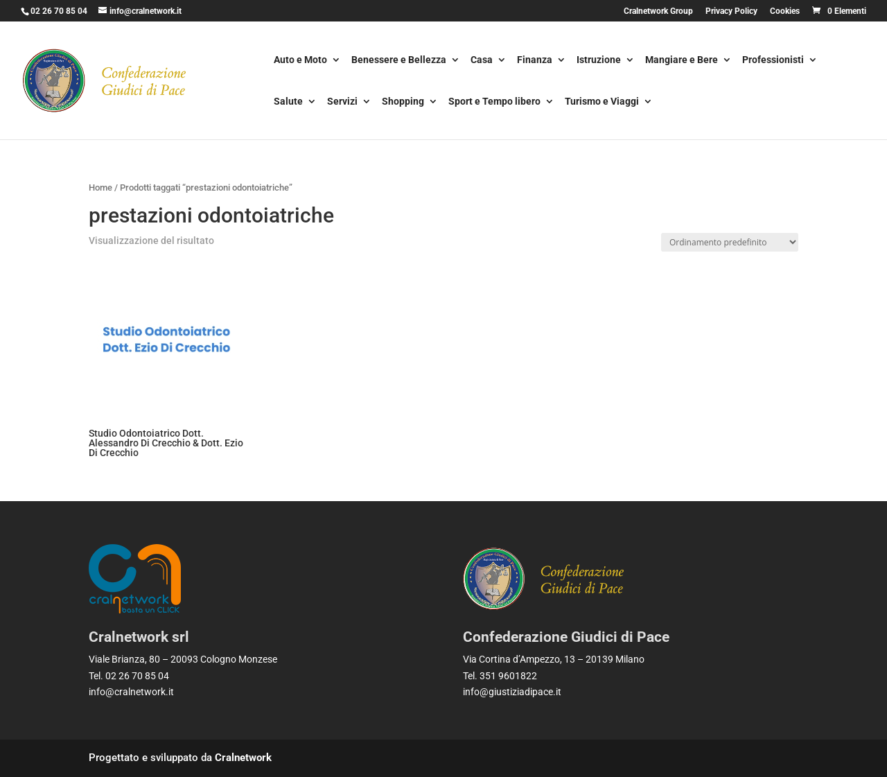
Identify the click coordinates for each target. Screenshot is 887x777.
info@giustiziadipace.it (512, 691)
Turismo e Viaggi (602, 102)
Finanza (534, 60)
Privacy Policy (731, 11)
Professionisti (773, 60)
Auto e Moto (300, 60)
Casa (482, 60)
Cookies (785, 11)
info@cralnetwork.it (131, 691)
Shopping (403, 102)
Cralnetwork (243, 757)
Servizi (342, 102)
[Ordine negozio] (729, 242)
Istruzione (599, 60)
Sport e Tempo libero (494, 102)
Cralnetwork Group (658, 11)
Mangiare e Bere (681, 60)
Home (100, 187)
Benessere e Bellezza (398, 60)
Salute (288, 102)
